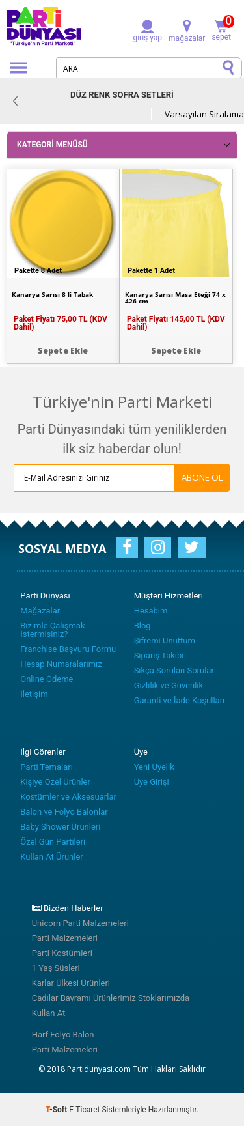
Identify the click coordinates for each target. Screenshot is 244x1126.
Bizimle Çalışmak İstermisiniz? (52, 630)
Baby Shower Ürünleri (60, 827)
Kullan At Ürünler (51, 857)
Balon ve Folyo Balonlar (63, 812)
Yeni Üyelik (154, 767)
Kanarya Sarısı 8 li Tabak (52, 294)
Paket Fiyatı (60, 323)
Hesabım (151, 610)
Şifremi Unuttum (164, 640)
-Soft (57, 1109)
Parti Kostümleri (62, 953)
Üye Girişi (151, 782)
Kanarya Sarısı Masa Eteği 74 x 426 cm (175, 297)
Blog (142, 625)
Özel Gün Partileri (52, 842)
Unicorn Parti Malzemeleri (80, 923)
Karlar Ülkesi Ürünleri (71, 983)
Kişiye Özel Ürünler (55, 782)
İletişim (33, 694)
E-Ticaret (84, 1109)
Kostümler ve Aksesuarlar (68, 797)
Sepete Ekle (63, 350)
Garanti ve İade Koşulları (179, 700)
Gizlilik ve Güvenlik (168, 685)
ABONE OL (202, 477)
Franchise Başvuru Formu (68, 649)
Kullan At (49, 1013)
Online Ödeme (46, 679)
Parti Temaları (46, 767)
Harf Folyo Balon (63, 1034)
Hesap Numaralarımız (61, 664)
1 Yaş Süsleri (56, 968)
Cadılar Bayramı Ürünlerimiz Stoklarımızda (110, 998)
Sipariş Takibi (159, 655)
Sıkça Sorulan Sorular (174, 670)
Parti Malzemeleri (65, 938)
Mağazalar (40, 610)
